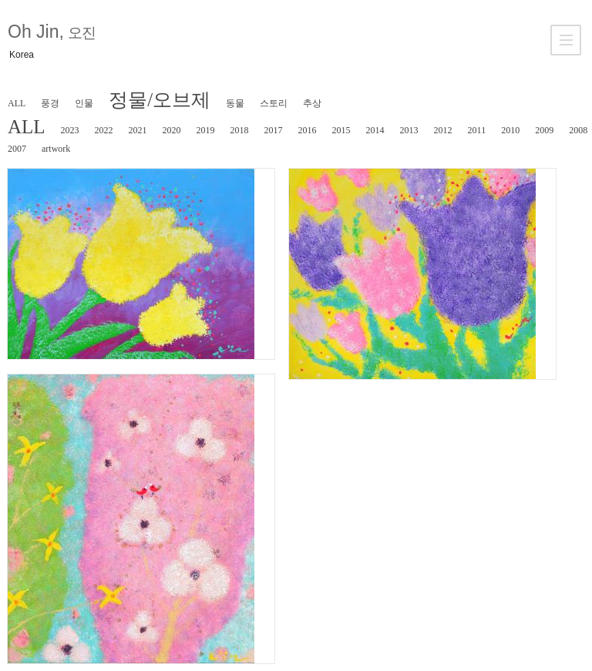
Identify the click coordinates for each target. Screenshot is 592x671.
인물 (84, 103)
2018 (239, 130)
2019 (206, 130)
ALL (16, 103)
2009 (544, 130)
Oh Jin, (51, 32)
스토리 (274, 103)
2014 (375, 130)
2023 (70, 130)
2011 (477, 130)
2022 (104, 130)
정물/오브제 (159, 99)
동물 (235, 103)
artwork (56, 148)
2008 (578, 130)
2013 (409, 130)
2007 (17, 148)
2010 (510, 130)
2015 (341, 130)
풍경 (50, 103)
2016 (307, 130)
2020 (172, 130)
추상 (312, 103)
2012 (443, 130)
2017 (273, 130)
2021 (138, 130)
